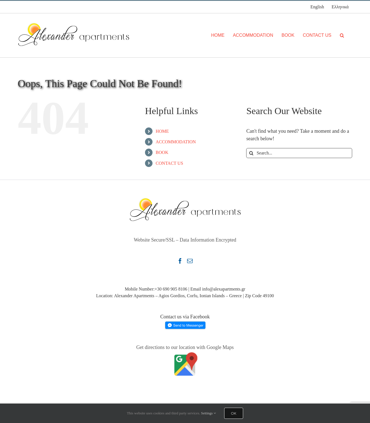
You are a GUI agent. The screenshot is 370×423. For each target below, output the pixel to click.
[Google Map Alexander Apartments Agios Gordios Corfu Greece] (185, 353)
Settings (208, 413)
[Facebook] (180, 261)
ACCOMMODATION (176, 141)
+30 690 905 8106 (170, 289)
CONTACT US (169, 163)
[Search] (342, 35)
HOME (162, 131)
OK (233, 413)
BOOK (162, 152)
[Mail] (190, 261)
